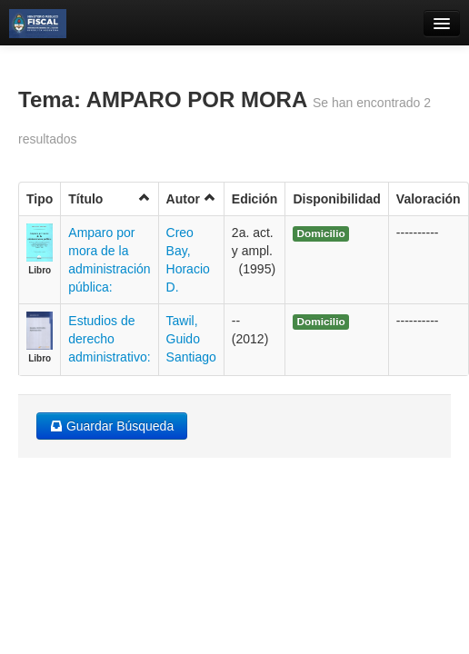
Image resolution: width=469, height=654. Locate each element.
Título (109, 198)
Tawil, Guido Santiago (191, 338)
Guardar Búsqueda (112, 426)
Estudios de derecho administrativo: (109, 338)
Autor (191, 198)
